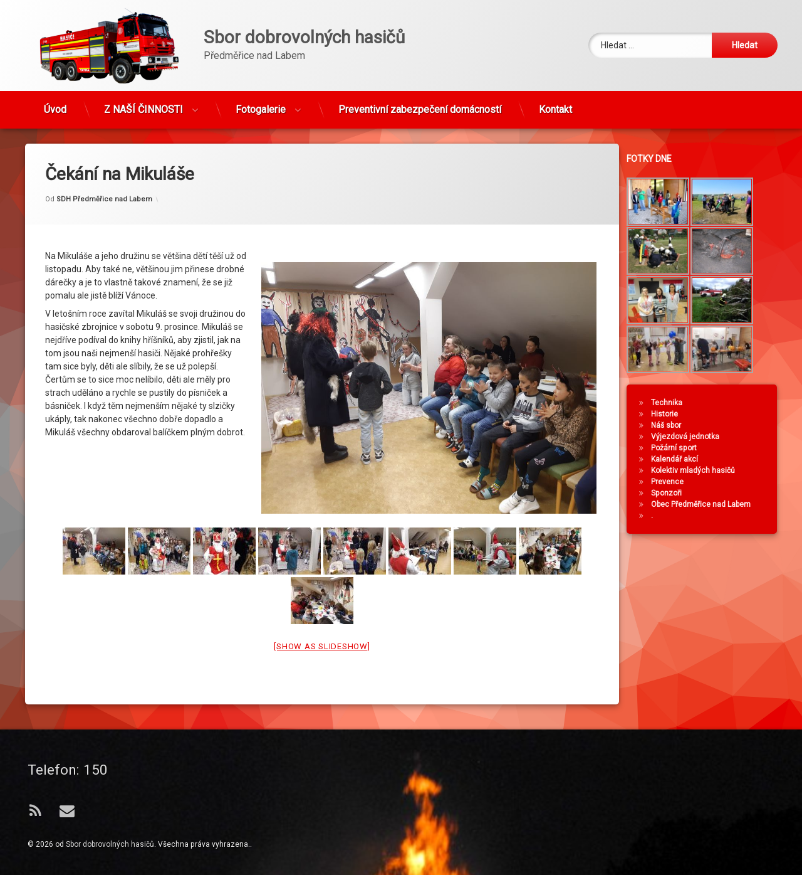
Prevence (674, 481)
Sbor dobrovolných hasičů (110, 844)
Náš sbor (673, 425)
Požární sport (681, 447)
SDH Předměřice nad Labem (104, 173)
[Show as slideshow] (322, 621)
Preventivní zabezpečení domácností (419, 104)
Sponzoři (673, 493)
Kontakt (555, 104)
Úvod (55, 104)
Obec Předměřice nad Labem (708, 504)
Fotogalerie (261, 104)
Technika (673, 402)
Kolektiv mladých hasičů (700, 470)
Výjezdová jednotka (692, 436)
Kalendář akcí (681, 459)
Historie (671, 414)
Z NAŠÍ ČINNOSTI (143, 104)
